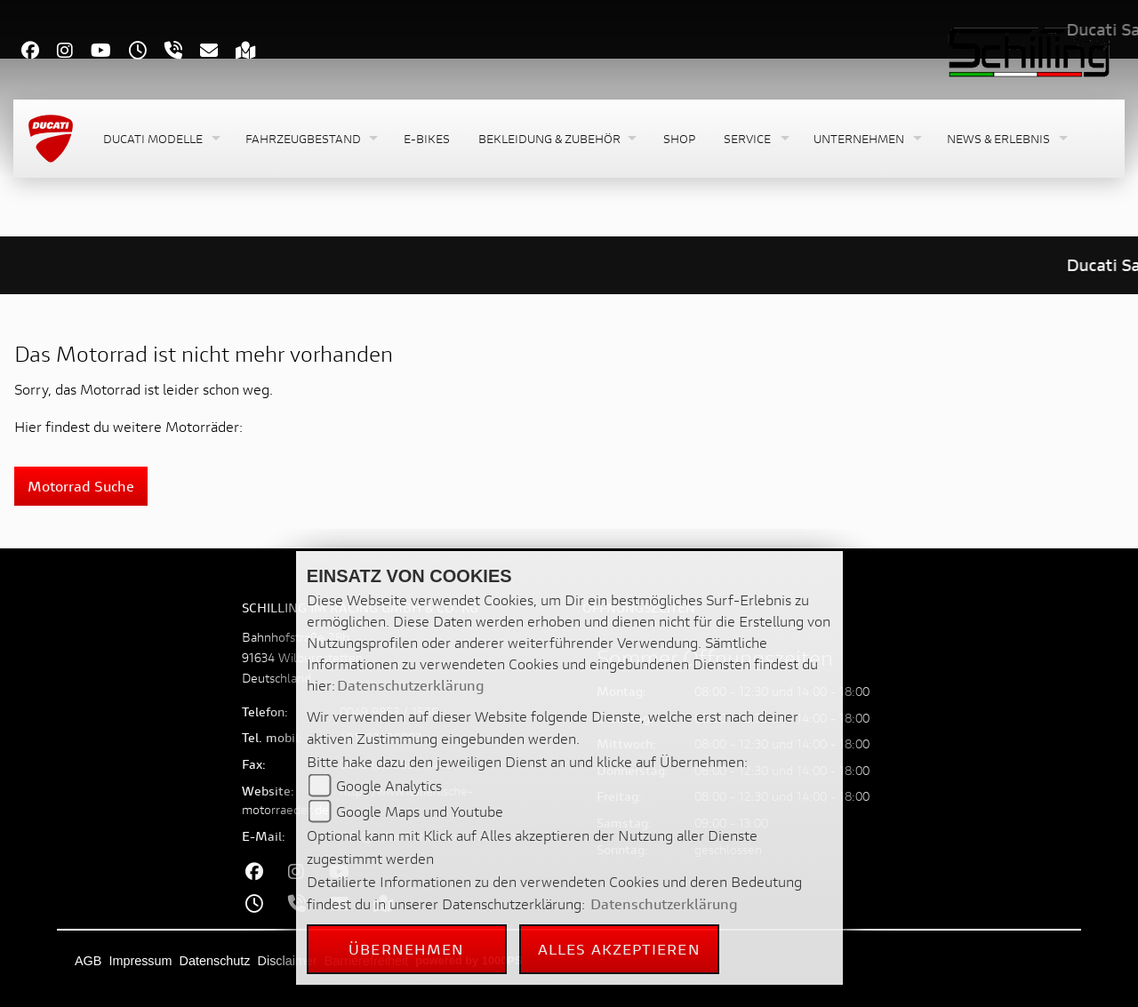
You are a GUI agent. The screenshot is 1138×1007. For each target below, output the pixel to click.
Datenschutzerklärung (411, 684)
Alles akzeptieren (619, 948)
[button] (160, 139)
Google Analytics (389, 785)
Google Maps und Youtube (419, 811)
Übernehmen (406, 948)
